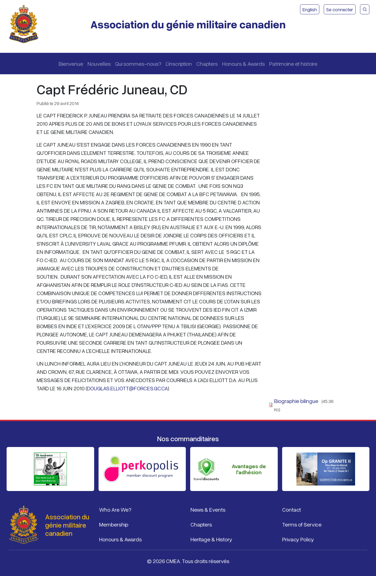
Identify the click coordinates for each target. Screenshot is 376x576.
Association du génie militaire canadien (188, 24)
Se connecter (339, 9)
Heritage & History (211, 539)
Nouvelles (99, 63)
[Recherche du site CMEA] (364, 9)
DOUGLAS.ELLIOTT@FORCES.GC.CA (127, 388)
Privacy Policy (298, 539)
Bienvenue (71, 63)
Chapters (207, 63)
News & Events (207, 509)
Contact (291, 509)
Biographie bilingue (296, 400)
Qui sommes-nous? (138, 63)
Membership (113, 524)
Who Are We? (115, 509)
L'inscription (179, 63)
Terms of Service (301, 524)
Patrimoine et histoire (293, 63)
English (310, 9)
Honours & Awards (243, 63)
